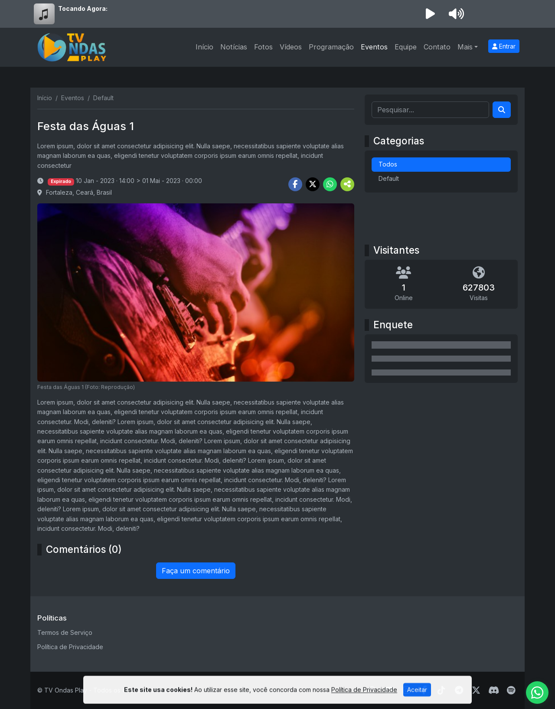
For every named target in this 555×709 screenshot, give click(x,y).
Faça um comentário (196, 570)
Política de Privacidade (70, 646)
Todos (388, 164)
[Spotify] (511, 690)
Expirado (61, 181)
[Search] (502, 109)
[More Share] (347, 184)
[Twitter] (476, 690)
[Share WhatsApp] (330, 184)
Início (204, 46)
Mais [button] (465, 46)
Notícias (233, 46)
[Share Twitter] (313, 184)
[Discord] (493, 690)
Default (389, 178)
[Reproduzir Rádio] (430, 13)
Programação (331, 46)
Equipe (406, 46)
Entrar (504, 46)
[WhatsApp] (537, 692)
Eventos (374, 46)
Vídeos (291, 46)
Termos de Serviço (64, 632)
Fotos (263, 46)
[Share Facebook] (295, 184)
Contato (437, 46)
